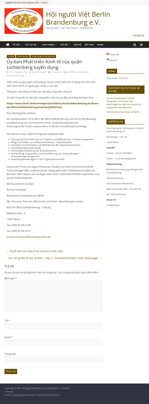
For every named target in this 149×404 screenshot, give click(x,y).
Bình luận (11, 278)
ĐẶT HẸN (89, 44)
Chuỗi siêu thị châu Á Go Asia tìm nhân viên (34, 251)
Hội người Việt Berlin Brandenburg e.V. (78, 18)
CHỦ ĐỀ (64, 44)
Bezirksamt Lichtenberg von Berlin (123, 112)
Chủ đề (11, 56)
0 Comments (55, 72)
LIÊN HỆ (77, 44)
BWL (73, 72)
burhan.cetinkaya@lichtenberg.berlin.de (29, 236)
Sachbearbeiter (82, 72)
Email (8, 337)
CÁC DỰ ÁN (30, 44)
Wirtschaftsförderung (15, 75)
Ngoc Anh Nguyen (39, 72)
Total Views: (113, 78)
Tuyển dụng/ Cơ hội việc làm (43, 56)
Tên (7, 320)
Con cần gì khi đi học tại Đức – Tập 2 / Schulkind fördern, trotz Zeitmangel (54, 258)
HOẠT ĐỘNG (48, 44)
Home (100, 44)
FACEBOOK (138, 35)
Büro (68, 72)
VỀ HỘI (16, 44)
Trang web (10, 353)
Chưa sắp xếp (22, 56)
